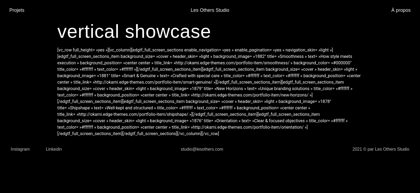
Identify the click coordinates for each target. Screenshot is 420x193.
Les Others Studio (210, 10)
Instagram (20, 149)
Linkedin (54, 149)
